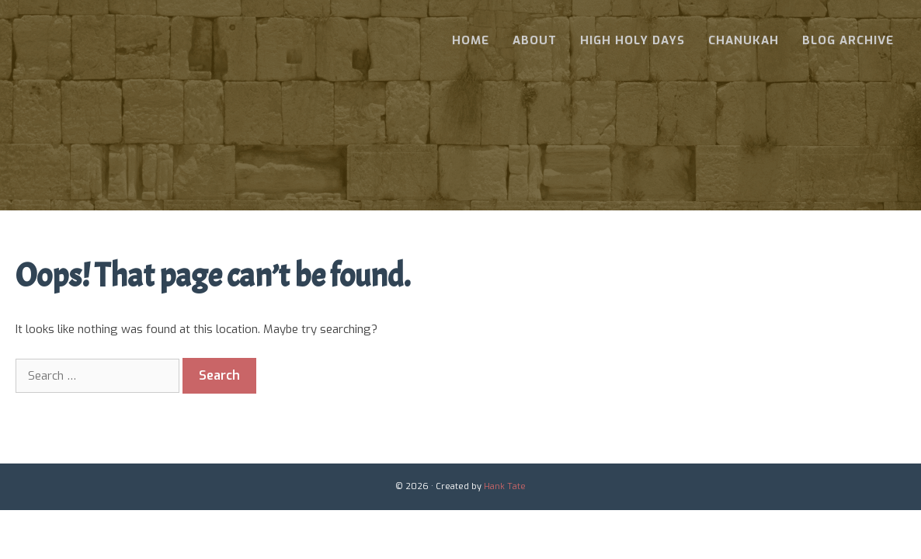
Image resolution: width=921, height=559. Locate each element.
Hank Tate (505, 486)
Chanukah (743, 40)
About (535, 40)
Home (470, 40)
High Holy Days (632, 40)
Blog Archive (848, 40)
